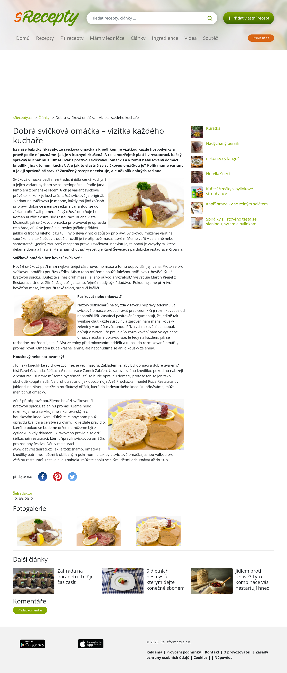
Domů (23, 38)
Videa (191, 38)
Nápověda (223, 657)
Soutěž (210, 38)
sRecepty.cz (22, 117)
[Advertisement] (143, 79)
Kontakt (212, 652)
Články (138, 38)
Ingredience (165, 38)
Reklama (154, 652)
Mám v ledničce (107, 38)
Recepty (45, 38)
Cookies (200, 657)
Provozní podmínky (183, 652)
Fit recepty (72, 38)
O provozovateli (237, 652)
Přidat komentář (30, 610)
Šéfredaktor (22, 493)
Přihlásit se (261, 38)
